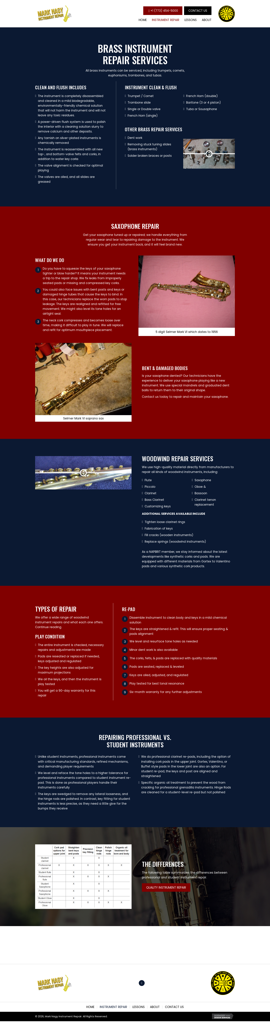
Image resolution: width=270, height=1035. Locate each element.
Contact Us (174, 1007)
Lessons (138, 1007)
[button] (162, 10)
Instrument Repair (113, 1007)
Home (90, 1007)
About (155, 1007)
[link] (143, 20)
